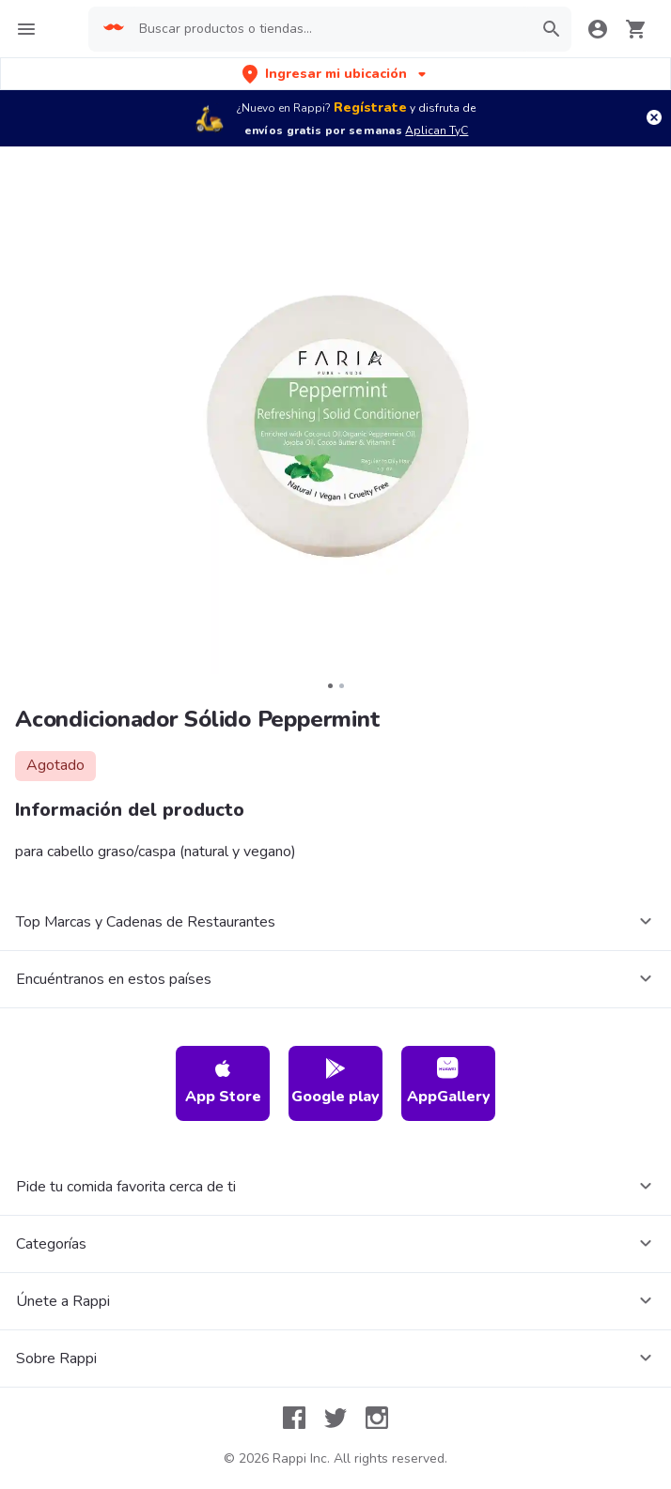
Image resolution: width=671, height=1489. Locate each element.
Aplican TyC (436, 130)
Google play (335, 1082)
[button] (336, 73)
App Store (223, 1082)
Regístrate (370, 107)
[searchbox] (329, 29)
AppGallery (449, 1082)
